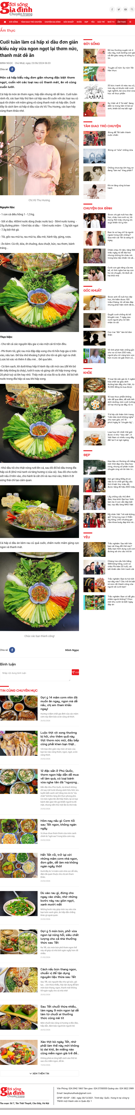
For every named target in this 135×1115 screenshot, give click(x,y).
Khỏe (79, 22)
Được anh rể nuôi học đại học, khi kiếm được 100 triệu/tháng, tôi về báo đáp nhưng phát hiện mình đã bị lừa (121, 302)
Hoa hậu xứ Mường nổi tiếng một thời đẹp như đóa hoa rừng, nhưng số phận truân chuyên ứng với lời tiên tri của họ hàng (121, 466)
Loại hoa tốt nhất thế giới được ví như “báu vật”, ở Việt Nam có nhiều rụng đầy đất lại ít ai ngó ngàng (121, 436)
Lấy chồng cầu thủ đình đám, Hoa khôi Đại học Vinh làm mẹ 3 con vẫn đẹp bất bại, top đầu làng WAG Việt (121, 500)
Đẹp (86, 22)
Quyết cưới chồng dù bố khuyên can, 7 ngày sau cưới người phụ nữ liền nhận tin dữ (119, 318)
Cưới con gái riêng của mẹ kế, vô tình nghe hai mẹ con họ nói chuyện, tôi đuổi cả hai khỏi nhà (121, 271)
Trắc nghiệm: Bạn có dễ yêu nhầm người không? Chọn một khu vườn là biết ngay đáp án (121, 600)
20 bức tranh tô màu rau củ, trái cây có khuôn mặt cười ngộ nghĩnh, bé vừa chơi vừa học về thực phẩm (121, 89)
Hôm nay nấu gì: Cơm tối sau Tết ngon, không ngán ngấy (58, 824)
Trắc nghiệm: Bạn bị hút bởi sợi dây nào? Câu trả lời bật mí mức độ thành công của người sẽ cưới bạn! (121, 582)
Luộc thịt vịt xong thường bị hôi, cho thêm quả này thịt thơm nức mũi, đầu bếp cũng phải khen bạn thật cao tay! (60, 740)
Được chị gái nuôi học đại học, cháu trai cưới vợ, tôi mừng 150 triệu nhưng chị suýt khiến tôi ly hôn (120, 218)
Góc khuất (69, 22)
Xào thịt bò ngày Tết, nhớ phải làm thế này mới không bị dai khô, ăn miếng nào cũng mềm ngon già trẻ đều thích (60, 1049)
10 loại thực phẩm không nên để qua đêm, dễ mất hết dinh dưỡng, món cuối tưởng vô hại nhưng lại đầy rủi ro (121, 400)
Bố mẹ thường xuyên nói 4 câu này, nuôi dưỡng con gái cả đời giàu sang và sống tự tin (121, 54)
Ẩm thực (121, 22)
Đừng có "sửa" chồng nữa (120, 150)
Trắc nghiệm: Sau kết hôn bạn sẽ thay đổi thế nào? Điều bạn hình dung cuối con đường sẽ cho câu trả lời (121, 547)
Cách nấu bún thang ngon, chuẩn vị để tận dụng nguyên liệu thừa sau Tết (59, 973)
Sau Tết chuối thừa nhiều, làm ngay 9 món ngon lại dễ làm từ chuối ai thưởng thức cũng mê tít (60, 1012)
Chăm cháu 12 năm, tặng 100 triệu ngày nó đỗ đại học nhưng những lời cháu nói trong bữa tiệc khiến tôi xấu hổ (121, 255)
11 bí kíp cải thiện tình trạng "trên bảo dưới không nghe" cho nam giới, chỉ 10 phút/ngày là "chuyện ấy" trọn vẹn (121, 419)
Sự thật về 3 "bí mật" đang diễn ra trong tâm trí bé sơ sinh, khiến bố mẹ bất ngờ (121, 106)
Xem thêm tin (41, 1073)
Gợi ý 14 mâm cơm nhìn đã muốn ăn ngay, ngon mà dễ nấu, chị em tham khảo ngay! (59, 703)
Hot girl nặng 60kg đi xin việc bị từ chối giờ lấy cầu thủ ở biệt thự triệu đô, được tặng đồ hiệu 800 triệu (121, 483)
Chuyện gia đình (53, 22)
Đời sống (13, 22)
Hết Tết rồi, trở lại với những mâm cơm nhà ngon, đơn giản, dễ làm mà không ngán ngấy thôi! (59, 860)
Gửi (75, 672)
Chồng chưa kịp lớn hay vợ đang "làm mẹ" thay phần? (121, 169)
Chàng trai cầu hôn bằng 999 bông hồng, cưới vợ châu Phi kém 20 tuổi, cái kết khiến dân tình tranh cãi (121, 565)
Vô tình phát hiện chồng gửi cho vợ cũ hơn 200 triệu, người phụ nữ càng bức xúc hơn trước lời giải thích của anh (121, 355)
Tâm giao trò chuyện (31, 22)
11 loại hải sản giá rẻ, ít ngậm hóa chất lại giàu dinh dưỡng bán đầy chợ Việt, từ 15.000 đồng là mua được (121, 383)
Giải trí (101, 22)
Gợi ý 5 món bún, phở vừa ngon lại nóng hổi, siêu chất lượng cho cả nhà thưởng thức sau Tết (60, 936)
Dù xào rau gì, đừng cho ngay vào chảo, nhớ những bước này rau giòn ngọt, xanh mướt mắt (59, 898)
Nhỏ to (111, 22)
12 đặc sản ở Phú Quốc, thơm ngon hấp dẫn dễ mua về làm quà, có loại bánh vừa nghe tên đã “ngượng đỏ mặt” (60, 778)
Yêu (92, 22)
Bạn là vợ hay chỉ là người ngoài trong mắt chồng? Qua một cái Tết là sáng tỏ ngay (120, 236)
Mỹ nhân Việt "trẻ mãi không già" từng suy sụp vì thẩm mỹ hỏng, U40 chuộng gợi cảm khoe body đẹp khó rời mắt (121, 519)
